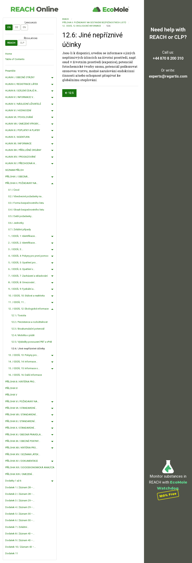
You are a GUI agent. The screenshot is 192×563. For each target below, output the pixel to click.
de (16, 27)
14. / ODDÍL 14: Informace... (23, 361)
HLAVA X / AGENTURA (17, 137)
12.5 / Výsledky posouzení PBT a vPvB (31, 341)
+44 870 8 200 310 (168, 58)
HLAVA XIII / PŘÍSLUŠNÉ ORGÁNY (23, 150)
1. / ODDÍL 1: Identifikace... (22, 236)
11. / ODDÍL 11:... (17, 302)
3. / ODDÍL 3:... (15, 249)
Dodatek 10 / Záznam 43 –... (20, 546)
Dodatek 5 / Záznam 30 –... (19, 513)
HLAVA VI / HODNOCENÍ (18, 110)
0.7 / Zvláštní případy (19, 229)
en (24, 27)
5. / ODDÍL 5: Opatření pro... (22, 262)
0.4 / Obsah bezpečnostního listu (26, 209)
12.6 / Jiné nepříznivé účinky (28, 348)
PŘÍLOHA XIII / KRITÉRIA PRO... (21, 447)
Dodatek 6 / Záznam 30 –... (19, 520)
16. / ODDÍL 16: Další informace (25, 374)
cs (8, 27)
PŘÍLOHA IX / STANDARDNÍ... (20, 421)
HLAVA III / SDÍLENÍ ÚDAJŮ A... (21, 90)
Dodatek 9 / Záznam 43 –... (19, 540)
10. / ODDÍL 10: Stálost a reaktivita (26, 295)
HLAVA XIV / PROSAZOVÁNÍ (20, 156)
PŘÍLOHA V (11, 394)
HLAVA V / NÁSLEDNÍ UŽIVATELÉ (23, 103)
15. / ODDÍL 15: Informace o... (24, 368)
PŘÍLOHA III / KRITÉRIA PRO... (20, 381)
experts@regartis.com (168, 76)
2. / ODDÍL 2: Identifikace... (22, 242)
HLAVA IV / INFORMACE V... (19, 97)
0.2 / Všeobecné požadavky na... (25, 196)
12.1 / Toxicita (18, 315)
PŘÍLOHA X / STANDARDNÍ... (20, 427)
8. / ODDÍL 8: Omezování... (22, 282)
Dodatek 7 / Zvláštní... (17, 527)
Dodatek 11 (11, 553)
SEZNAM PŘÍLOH (14, 170)
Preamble (10, 70)
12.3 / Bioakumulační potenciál (27, 328)
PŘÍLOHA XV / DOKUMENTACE (21, 460)
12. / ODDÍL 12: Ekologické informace (28, 308)
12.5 (69, 93)
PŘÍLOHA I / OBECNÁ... (17, 176)
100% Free (168, 495)
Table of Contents (14, 59)
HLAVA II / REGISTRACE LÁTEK (21, 84)
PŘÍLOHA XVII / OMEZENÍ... (19, 474)
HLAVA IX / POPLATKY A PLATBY (22, 130)
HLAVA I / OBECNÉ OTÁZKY (19, 77)
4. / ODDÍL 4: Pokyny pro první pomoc (28, 255)
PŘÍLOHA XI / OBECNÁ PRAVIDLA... (23, 434)
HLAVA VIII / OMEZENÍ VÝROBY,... (22, 123)
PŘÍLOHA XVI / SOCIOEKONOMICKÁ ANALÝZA (29, 467)
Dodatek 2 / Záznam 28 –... (19, 494)
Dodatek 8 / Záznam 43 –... (19, 533)
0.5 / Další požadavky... (20, 216)
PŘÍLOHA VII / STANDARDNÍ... (21, 408)
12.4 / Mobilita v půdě (22, 335)
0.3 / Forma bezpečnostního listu (26, 202)
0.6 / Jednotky (16, 222)
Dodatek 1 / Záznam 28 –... (19, 487)
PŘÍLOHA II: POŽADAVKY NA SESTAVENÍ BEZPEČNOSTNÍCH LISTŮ (94, 22)
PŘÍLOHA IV (11, 388)
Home (8, 53)
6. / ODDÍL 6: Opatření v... (21, 269)
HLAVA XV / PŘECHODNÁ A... (21, 163)
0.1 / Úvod (13, 189)
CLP (22, 42)
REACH (34, 9)
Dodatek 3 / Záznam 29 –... (19, 500)
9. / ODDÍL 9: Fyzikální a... (21, 288)
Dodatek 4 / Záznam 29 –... (19, 507)
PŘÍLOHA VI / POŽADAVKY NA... (22, 401)
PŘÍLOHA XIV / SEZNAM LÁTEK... (22, 454)
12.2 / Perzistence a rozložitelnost (29, 322)
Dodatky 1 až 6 (13, 480)
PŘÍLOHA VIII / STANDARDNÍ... (21, 414)
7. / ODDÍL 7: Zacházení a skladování (28, 275)
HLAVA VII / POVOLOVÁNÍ (19, 117)
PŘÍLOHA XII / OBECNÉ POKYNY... (22, 441)
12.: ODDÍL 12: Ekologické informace (81, 26)
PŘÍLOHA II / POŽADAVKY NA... (21, 183)
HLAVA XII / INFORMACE (18, 143)
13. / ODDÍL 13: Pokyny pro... (23, 355)
